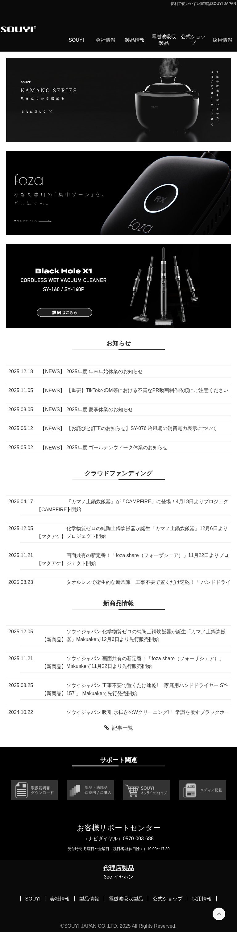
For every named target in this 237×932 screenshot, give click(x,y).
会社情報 (105, 40)
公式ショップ (193, 40)
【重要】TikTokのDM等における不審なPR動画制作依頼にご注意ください (147, 390)
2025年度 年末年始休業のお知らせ (104, 371)
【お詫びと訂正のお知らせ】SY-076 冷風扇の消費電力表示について (141, 428)
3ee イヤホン (118, 876)
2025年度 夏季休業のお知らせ (99, 409)
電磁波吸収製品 (164, 40)
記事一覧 (122, 728)
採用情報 (222, 40)
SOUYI (76, 40)
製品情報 (135, 40)
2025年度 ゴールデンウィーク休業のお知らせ (117, 447)
